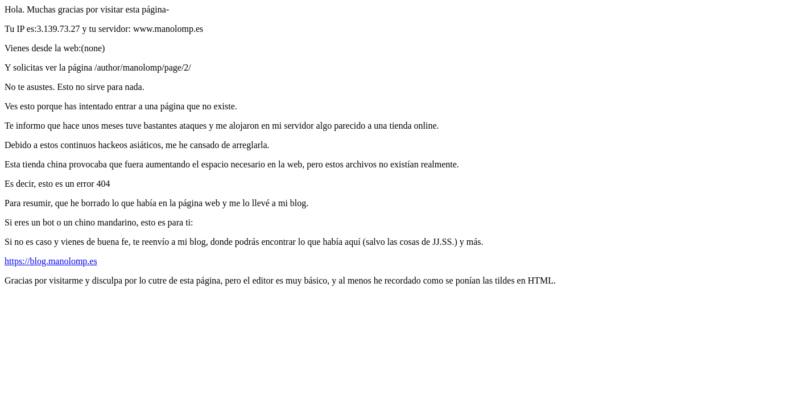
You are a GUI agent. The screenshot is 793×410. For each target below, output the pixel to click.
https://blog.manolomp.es (51, 261)
